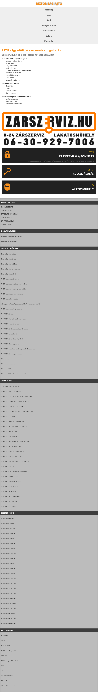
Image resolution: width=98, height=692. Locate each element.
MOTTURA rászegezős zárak (10, 476)
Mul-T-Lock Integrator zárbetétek (12, 406)
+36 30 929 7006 (6, 210)
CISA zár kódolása (7, 369)
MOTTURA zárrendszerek (9, 486)
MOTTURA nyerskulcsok (9, 501)
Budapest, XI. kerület (8, 569)
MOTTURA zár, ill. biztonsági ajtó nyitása (14, 329)
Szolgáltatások (49, 25)
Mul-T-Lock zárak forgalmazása (11, 309)
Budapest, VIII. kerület (8, 554)
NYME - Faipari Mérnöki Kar (10, 661)
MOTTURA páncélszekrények (10, 496)
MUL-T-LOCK (5, 646)
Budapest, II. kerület (7, 524)
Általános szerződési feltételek (11, 237)
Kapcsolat (49, 41)
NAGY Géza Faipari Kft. (8, 651)
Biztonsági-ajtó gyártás (8, 274)
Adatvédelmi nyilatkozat (9, 242)
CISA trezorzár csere (8, 364)
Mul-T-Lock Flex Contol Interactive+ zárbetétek (16, 396)
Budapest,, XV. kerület (8, 589)
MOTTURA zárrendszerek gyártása (12, 339)
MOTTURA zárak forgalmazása (11, 354)
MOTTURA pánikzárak (8, 491)
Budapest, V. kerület (7, 539)
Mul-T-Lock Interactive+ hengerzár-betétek (15, 401)
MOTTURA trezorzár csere (10, 324)
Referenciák (49, 30)
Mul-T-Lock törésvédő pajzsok (11, 446)
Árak (49, 20)
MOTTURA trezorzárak (8, 466)
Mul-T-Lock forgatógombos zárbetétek (14, 426)
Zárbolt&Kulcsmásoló (8, 686)
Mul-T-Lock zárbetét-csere (10, 279)
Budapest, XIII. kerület (8, 579)
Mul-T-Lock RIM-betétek (9, 431)
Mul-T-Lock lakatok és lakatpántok (12, 451)
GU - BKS (4, 681)
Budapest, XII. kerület (8, 574)
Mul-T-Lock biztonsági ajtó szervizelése (14, 284)
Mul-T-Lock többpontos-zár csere (12, 294)
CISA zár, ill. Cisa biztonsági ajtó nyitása (14, 374)
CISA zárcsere (6, 359)
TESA (3, 666)
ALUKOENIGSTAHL (7, 676)
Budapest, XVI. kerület (8, 594)
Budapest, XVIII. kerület (8, 604)
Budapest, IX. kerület (8, 559)
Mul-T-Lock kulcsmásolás (9, 299)
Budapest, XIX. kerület (8, 609)
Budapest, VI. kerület (8, 544)
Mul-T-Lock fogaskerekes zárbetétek (13, 421)
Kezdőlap (49, 9)
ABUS (3, 641)
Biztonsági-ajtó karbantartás (10, 269)
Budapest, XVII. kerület (8, 599)
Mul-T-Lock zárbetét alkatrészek (11, 456)
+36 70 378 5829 (6, 224)
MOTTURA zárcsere (7, 314)
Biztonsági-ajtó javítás (8, 254)
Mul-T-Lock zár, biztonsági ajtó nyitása (13, 289)
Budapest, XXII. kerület (8, 624)
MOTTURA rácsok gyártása (10, 344)
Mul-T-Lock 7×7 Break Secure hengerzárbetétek (17, 411)
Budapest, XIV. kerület (8, 584)
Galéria (49, 36)
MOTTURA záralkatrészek (9, 506)
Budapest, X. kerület (7, 564)
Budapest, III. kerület (8, 529)
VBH (2, 671)
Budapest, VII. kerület (8, 549)
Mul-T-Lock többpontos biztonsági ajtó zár (15, 441)
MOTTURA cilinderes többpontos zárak (14, 471)
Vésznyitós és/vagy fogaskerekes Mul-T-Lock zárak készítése (21, 304)
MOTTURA (4, 636)
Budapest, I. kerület (7, 519)
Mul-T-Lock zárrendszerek (10, 436)
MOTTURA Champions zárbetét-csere (13, 319)
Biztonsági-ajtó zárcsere (9, 259)
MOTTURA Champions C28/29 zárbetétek (15, 461)
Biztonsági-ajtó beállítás (9, 264)
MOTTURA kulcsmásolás (9, 334)
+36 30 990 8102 (6, 217)
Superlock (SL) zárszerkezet (10, 386)
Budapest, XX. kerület (8, 614)
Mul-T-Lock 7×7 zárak (8, 416)
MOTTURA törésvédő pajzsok (11, 481)
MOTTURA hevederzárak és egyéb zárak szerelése (18, 349)
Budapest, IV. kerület (8, 534)
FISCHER (4, 656)
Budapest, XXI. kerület (8, 619)
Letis (49, 15)
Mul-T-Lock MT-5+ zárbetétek (11, 391)
